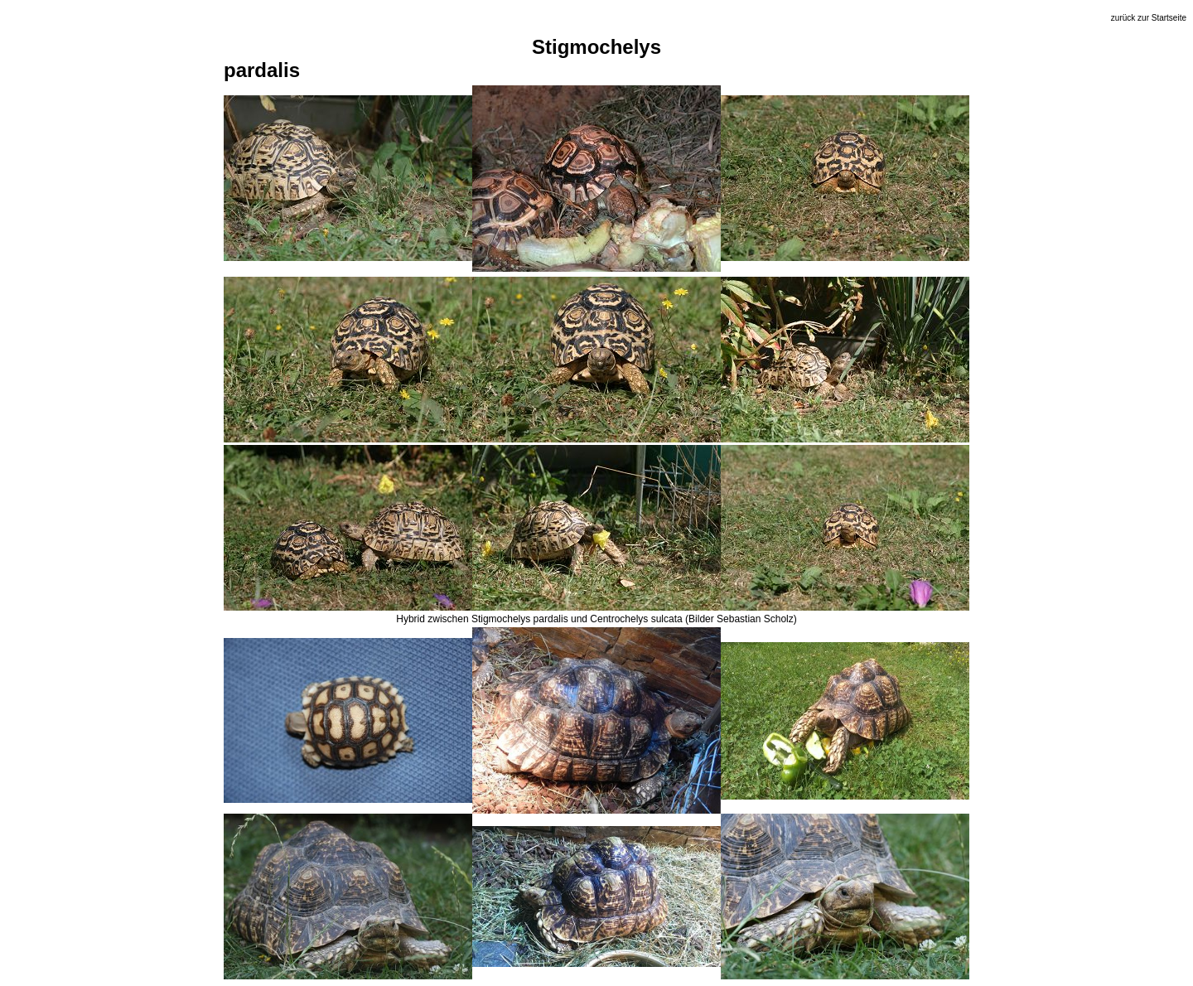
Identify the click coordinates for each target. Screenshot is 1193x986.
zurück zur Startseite (1148, 17)
